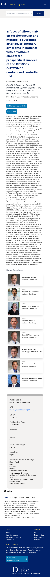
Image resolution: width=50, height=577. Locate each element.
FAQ (35, 533)
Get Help (37, 540)
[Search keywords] (19, 13)
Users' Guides (39, 537)
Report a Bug (39, 535)
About (8, 533)
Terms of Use (35, 573)
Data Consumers (12, 535)
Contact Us (10, 540)
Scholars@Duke (17, 4)
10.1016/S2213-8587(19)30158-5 (21, 410)
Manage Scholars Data (14, 537)
